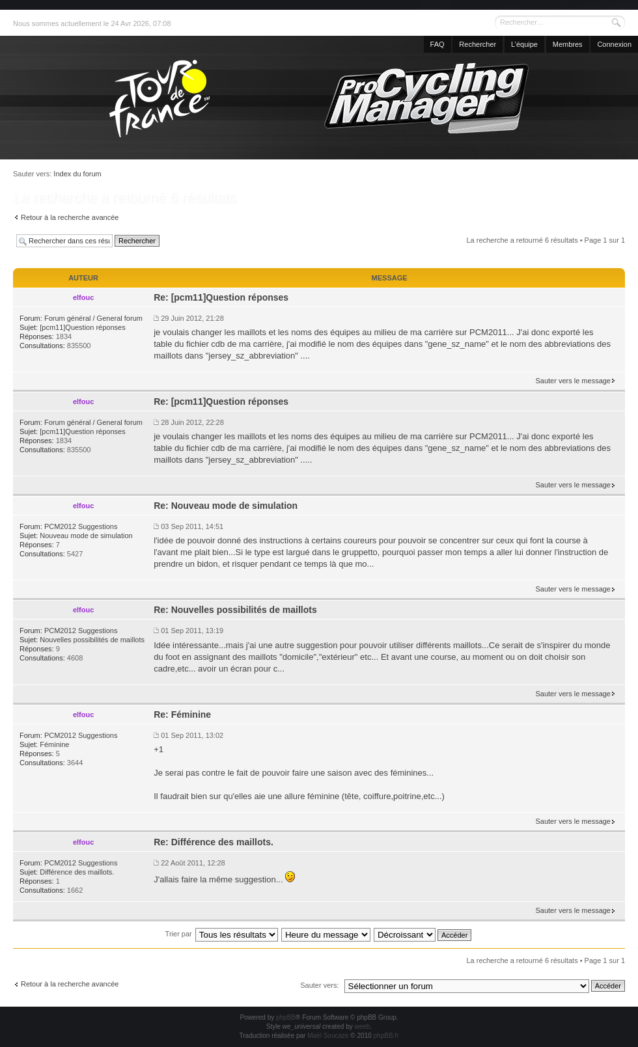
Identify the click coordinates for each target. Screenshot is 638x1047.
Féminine (54, 744)
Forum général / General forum (93, 318)
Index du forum (77, 174)
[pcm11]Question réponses (82, 327)
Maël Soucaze (327, 1035)
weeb (362, 1026)
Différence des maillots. (77, 872)
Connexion (614, 44)
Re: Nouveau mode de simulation (226, 505)
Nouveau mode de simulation (86, 535)
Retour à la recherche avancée (69, 217)
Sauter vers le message (573, 381)
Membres (568, 44)
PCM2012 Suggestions (81, 526)
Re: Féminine (182, 714)
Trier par (178, 934)
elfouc (83, 297)
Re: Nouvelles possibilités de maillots (235, 610)
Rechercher (477, 44)
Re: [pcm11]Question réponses (221, 297)
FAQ (437, 44)
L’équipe (524, 44)
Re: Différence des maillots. (213, 842)
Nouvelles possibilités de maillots (92, 640)
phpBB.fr (386, 1035)
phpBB (286, 1017)
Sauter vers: (319, 985)
